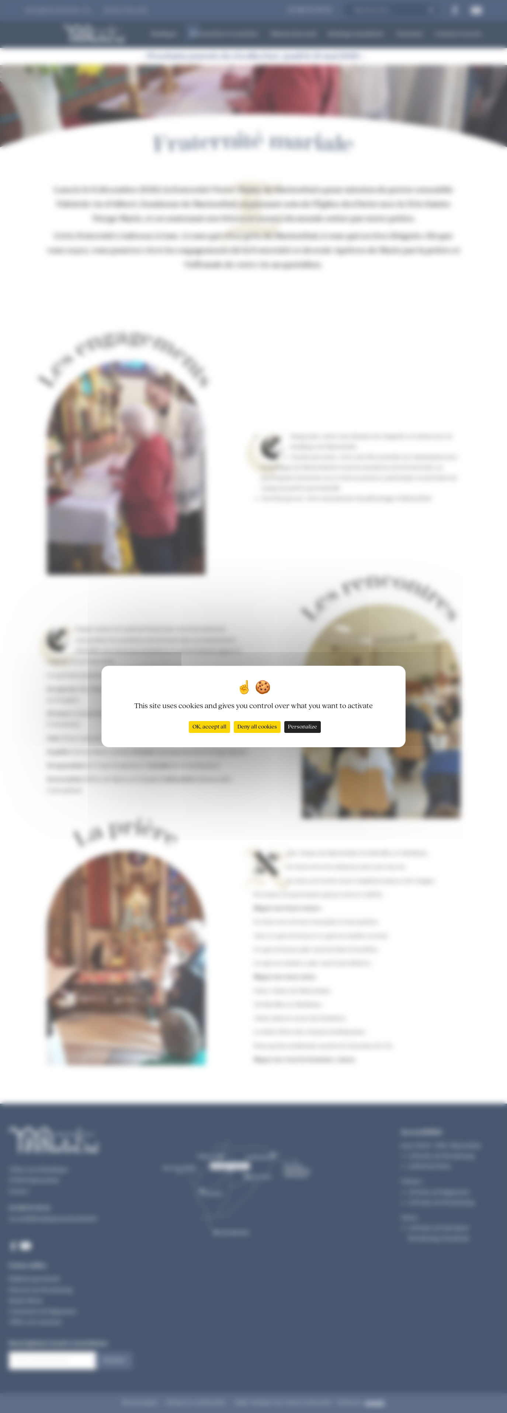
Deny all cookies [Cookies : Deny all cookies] (257, 727)
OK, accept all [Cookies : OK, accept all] (209, 727)
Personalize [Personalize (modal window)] (302, 727)
